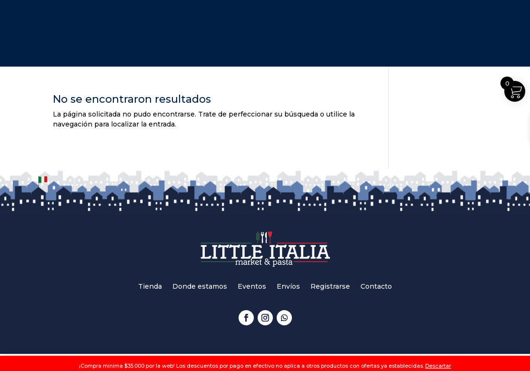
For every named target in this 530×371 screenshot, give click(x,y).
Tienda (150, 287)
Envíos (288, 287)
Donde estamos (199, 287)
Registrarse (330, 287)
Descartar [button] (438, 365)
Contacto (376, 287)
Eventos (252, 287)
